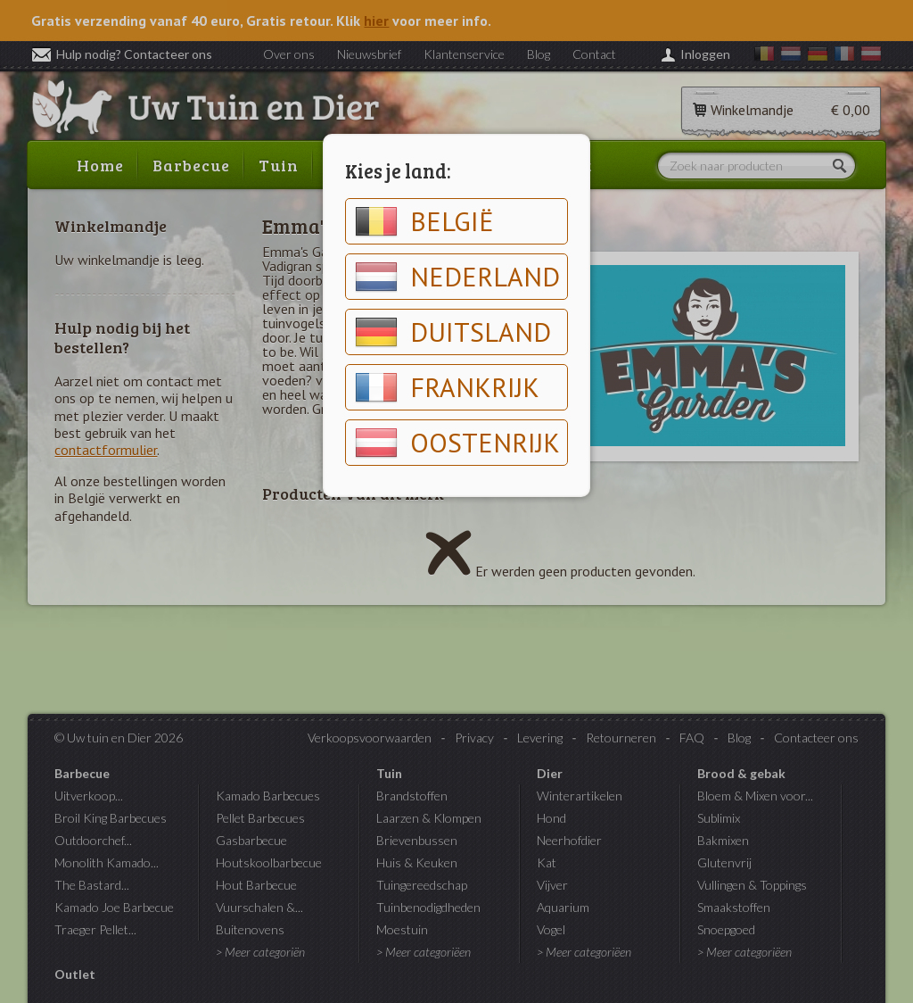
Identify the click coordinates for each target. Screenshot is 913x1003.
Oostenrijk (457, 442)
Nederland (457, 276)
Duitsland (453, 332)
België (424, 221)
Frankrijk (447, 387)
